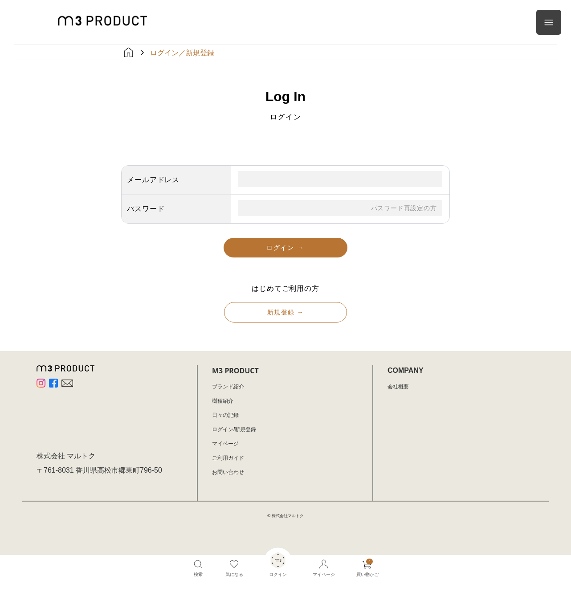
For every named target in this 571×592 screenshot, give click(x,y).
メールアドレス (153, 180)
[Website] (67, 383)
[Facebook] (53, 383)
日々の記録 (225, 415)
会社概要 (398, 387)
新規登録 (285, 312)
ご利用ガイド (228, 458)
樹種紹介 (222, 401)
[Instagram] (41, 383)
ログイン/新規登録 (234, 429)
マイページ (225, 444)
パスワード (145, 208)
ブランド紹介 (228, 387)
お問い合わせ (228, 472)
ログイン (285, 247)
